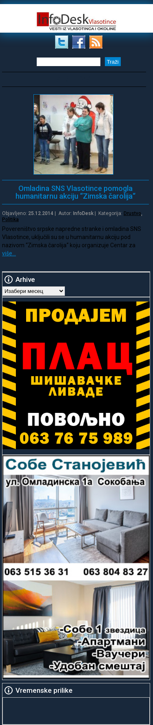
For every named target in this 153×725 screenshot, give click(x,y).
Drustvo (132, 213)
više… (9, 253)
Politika (10, 219)
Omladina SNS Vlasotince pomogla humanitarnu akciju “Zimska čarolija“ (75, 192)
